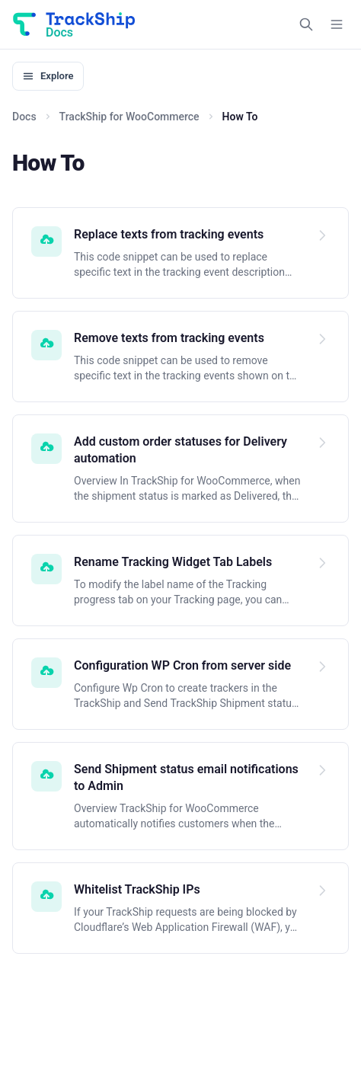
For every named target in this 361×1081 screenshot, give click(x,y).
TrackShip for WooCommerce (129, 116)
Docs (24, 116)
